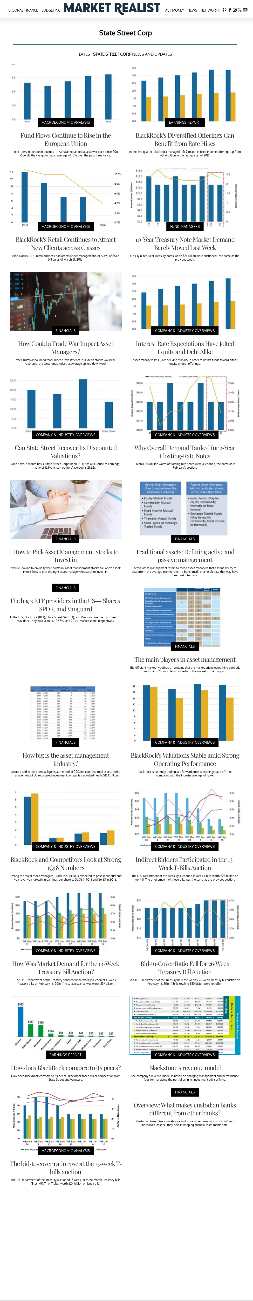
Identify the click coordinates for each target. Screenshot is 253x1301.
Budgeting (51, 10)
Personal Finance (22, 10)
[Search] (224, 9)
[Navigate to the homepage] (112, 9)
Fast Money (174, 10)
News (192, 10)
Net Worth (210, 10)
